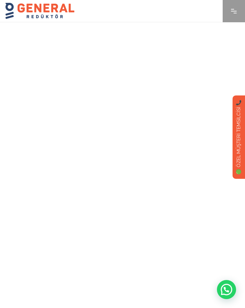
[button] (226, 289)
